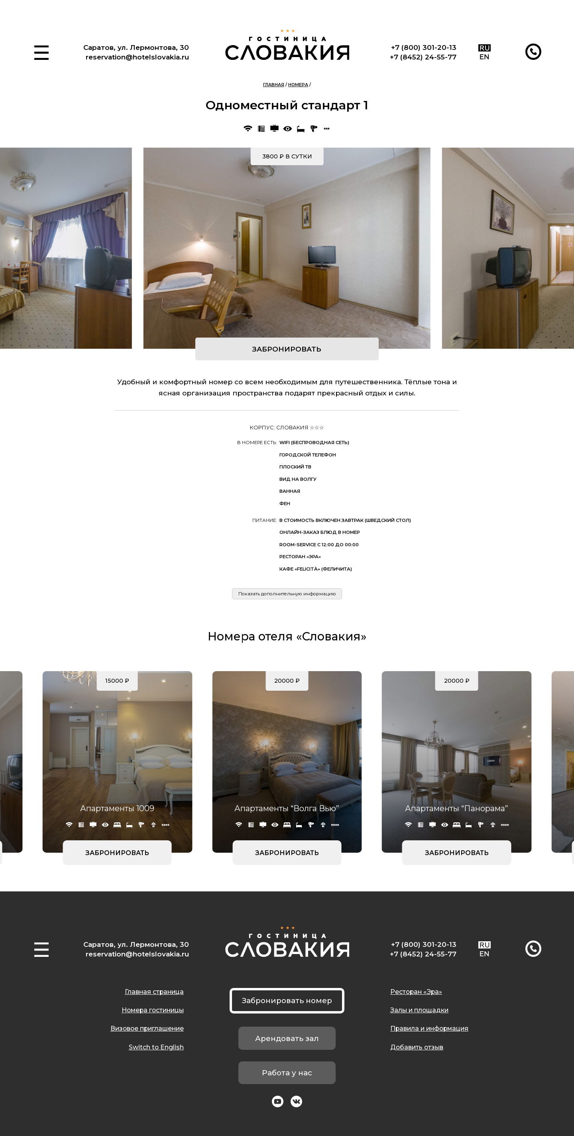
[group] (287, 248)
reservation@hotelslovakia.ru (137, 57)
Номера (298, 84)
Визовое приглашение (147, 1028)
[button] (41, 52)
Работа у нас (287, 1072)
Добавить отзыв (416, 1047)
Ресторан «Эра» (416, 992)
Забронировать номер (287, 1000)
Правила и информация (429, 1028)
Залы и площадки (419, 1010)
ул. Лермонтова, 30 (153, 47)
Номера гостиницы (153, 1010)
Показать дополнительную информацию (287, 594)
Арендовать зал (287, 1038)
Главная (273, 84)
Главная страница (154, 992)
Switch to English (156, 1047)
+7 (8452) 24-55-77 (423, 57)
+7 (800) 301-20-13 (423, 47)
